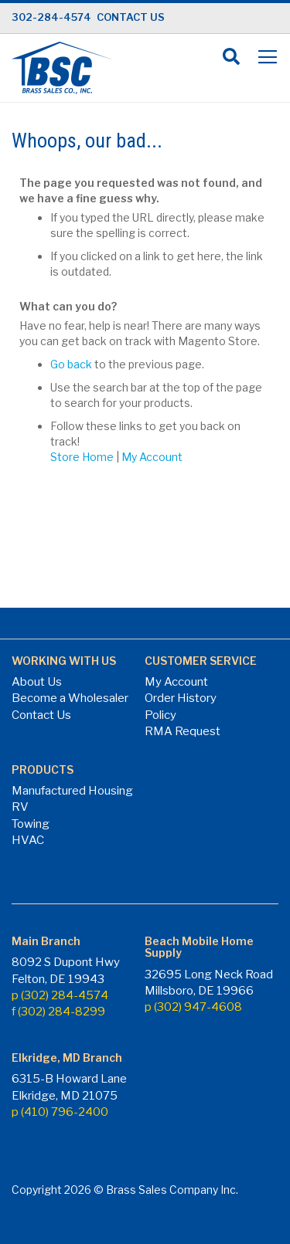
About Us (37, 682)
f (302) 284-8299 (58, 1012)
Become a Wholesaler (70, 698)
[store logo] (62, 68)
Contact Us (41, 715)
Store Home (82, 456)
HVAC (28, 840)
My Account (152, 456)
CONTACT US (131, 17)
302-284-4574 (51, 17)
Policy (160, 715)
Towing (30, 824)
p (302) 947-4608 (193, 1007)
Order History (181, 698)
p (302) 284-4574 (60, 995)
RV (20, 807)
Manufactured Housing (72, 791)
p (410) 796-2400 (60, 1112)
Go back (71, 364)
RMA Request (182, 731)
